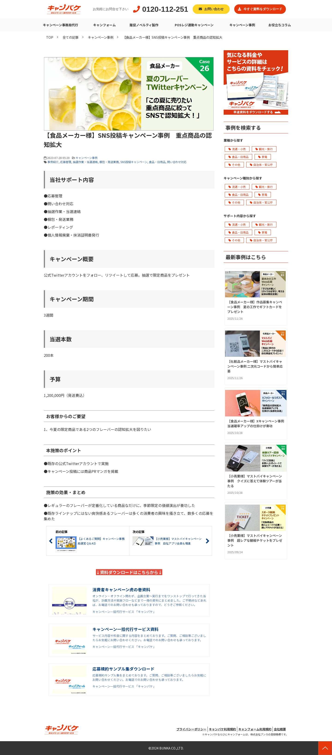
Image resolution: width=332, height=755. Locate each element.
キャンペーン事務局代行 (60, 25)
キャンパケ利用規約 (222, 729)
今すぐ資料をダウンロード (262, 9)
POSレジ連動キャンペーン (194, 25)
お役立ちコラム (279, 25)
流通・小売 (237, 149)
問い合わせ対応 (177, 162)
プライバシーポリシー (191, 729)
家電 (262, 157)
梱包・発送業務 (109, 162)
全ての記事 (70, 37)
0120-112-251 (165, 9)
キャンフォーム (104, 25)
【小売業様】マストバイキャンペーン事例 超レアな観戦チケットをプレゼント (254, 540)
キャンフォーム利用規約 (254, 729)
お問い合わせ (214, 9)
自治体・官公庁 (261, 165)
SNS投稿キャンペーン (133, 162)
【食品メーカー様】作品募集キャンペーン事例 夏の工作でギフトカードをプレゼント (254, 307)
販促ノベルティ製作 (144, 25)
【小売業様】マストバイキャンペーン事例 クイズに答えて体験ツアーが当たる (254, 481)
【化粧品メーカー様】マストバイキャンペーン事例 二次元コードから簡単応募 (255, 366)
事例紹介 (53, 162)
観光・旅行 (264, 149)
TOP (49, 37)
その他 (234, 165)
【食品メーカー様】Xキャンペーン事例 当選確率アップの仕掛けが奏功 (256, 423)
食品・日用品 (157, 162)
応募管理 (65, 162)
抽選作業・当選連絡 (85, 162)
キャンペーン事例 (242, 25)
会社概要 (280, 729)
